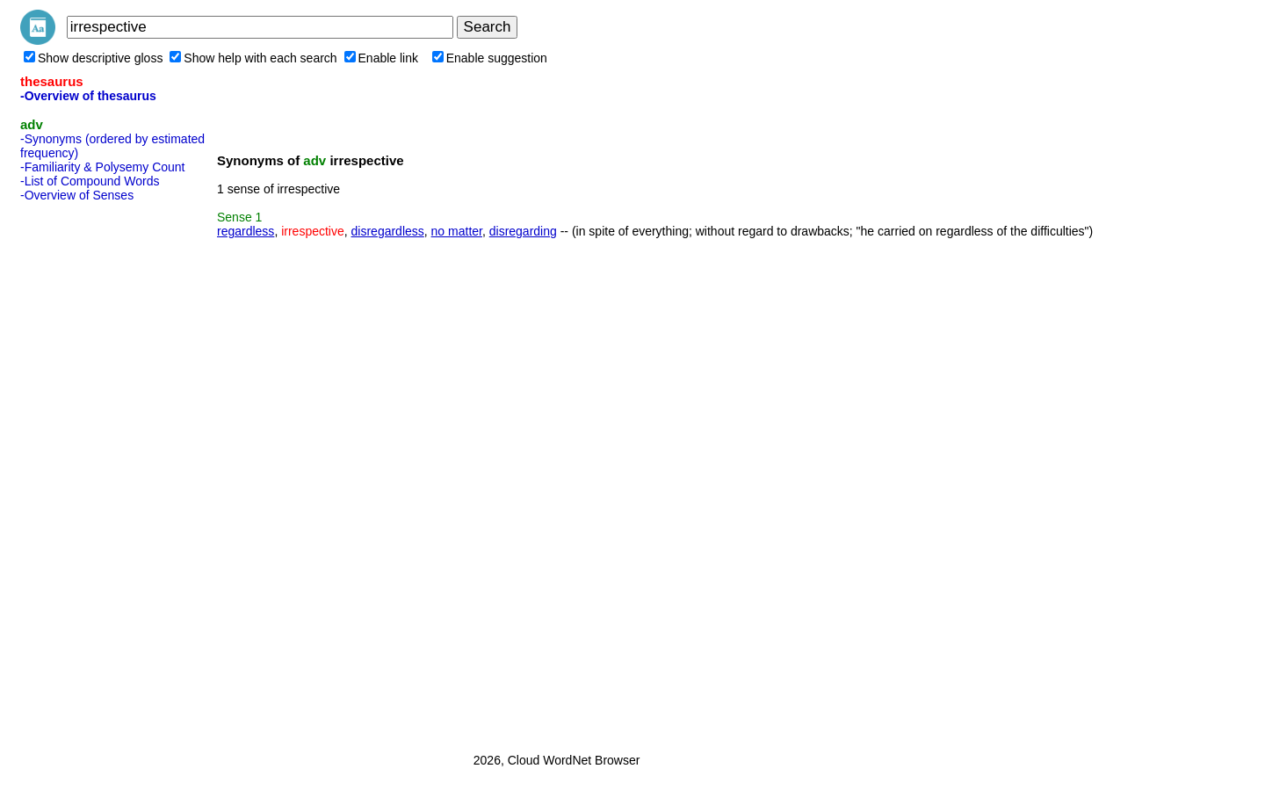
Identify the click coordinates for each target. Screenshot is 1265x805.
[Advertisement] (90, 472)
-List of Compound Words (89, 181)
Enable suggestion (489, 58)
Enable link (381, 58)
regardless (245, 231)
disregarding (523, 231)
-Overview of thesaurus (88, 96)
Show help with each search (253, 58)
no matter (456, 231)
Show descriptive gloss (93, 58)
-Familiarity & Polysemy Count (102, 167)
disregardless (387, 231)
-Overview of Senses (77, 195)
